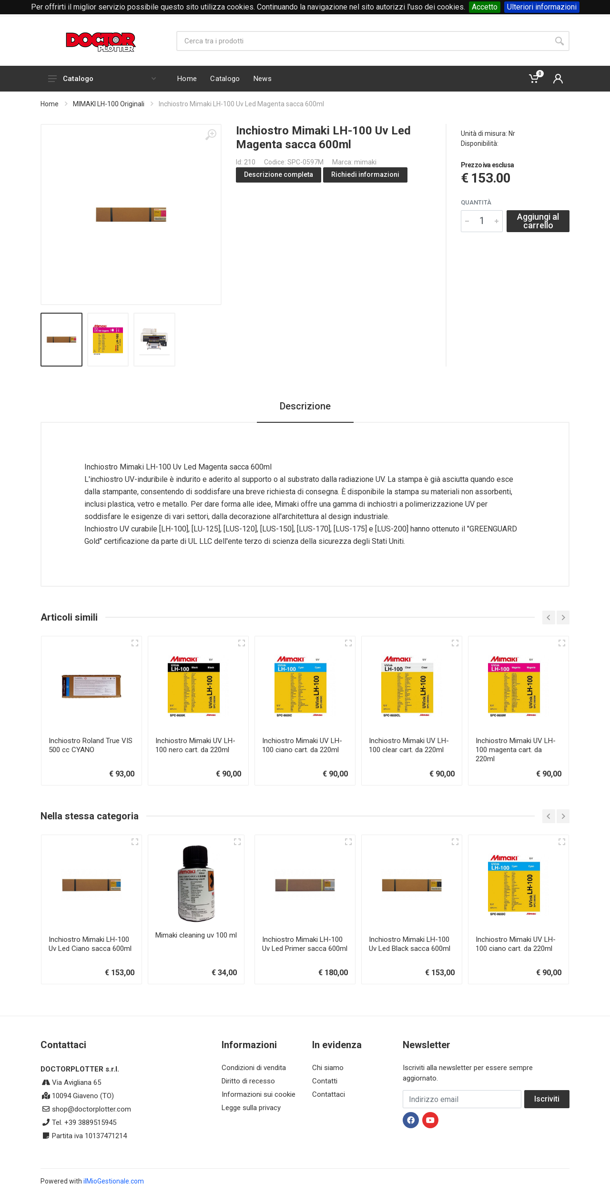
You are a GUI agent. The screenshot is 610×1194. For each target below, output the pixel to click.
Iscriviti (546, 1098)
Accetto (485, 6)
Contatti (324, 1081)
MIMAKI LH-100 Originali (108, 104)
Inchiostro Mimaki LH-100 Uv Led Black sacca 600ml (409, 944)
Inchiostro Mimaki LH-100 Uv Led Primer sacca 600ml (304, 944)
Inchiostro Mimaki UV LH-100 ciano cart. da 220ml (302, 745)
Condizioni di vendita (254, 1067)
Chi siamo (328, 1067)
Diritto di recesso (248, 1081)
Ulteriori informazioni (542, 6)
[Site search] (362, 41)
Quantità (476, 202)
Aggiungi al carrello (538, 221)
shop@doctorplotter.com (91, 1109)
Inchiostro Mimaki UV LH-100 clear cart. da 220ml (409, 745)
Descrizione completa (278, 174)
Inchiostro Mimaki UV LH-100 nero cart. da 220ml (195, 745)
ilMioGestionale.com (113, 1181)
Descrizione (305, 406)
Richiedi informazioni (365, 174)
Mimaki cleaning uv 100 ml (196, 935)
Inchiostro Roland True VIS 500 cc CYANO (90, 745)
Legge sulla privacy (251, 1107)
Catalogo (102, 78)
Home (50, 104)
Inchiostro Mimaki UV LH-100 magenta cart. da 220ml (516, 749)
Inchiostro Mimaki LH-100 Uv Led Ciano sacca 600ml (90, 944)
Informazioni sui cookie (258, 1094)
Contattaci (328, 1094)
